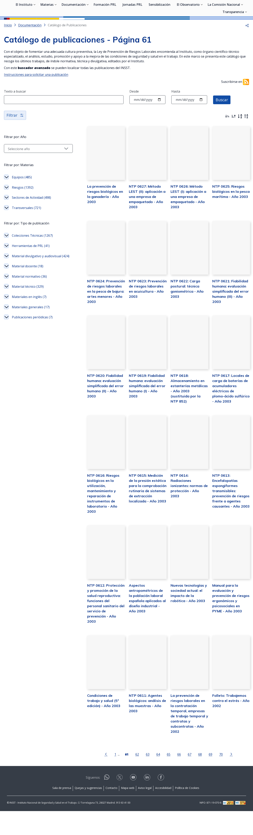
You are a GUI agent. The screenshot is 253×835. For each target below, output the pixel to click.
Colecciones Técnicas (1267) (32, 253)
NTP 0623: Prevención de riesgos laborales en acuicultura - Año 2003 (141, 310)
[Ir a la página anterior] (101, 777)
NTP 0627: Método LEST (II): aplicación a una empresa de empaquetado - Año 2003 (140, 217)
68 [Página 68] (195, 778)
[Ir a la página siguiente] (226, 777)
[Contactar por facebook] (161, 802)
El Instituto (24, 24)
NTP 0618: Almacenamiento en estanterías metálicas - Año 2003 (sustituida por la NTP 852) (185, 414)
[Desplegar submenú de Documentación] (88, 24)
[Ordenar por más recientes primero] (227, 134)
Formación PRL (104, 24)
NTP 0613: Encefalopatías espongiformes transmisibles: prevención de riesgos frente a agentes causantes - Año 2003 (228, 522)
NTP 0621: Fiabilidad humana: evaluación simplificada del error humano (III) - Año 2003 (228, 315)
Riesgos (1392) (22, 205)
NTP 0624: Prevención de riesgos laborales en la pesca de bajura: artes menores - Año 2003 (97, 315)
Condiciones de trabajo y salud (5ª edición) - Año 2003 (97, 729)
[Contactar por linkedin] (147, 802)
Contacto (111, 812)
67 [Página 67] (185, 778)
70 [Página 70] (216, 778)
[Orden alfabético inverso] (246, 134)
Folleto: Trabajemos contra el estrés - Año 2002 (228, 729)
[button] (247, 43)
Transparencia (233, 32)
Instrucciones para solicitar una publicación (36, 92)
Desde (134, 109)
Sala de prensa (61, 812)
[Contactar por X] (120, 802)
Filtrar (15, 133)
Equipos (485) (22, 195)
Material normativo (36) (29, 299)
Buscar (222, 117)
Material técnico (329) (28, 309)
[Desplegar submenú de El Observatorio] (202, 24)
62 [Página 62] (132, 778)
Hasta (175, 109)
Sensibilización (159, 24)
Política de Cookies (187, 812)
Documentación (73, 24)
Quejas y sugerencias (88, 812)
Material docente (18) (27, 289)
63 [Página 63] (143, 778)
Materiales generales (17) (31, 330)
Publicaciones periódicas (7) (32, 340)
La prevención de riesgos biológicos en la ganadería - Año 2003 (98, 212)
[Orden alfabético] (240, 134)
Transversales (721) (26, 225)
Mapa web (127, 812)
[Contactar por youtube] (133, 802)
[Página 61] (122, 777)
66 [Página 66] (174, 778)
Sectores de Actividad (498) (31, 215)
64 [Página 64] (153, 778)
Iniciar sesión (234, 9)
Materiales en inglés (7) (29, 320)
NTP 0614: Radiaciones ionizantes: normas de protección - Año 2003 (185, 512)
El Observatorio (188, 24)
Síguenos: (93, 801)
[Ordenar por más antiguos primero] (233, 134)
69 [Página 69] (206, 778)
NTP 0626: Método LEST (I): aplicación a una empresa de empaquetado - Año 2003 (183, 217)
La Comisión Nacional (224, 24)
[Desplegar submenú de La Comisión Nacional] (242, 24)
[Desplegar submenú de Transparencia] (246, 31)
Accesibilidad (163, 812)
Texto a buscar (15, 109)
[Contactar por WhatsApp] (107, 803)
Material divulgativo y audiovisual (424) (36, 276)
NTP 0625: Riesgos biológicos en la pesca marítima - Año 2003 (228, 212)
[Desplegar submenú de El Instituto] (34, 24)
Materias (47, 24)
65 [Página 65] (164, 778)
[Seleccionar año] (33, 166)
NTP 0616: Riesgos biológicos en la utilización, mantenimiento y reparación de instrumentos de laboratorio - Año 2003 (98, 522)
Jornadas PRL (132, 24)
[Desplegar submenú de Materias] (56, 24)
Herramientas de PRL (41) (31, 263)
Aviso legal (145, 812)
